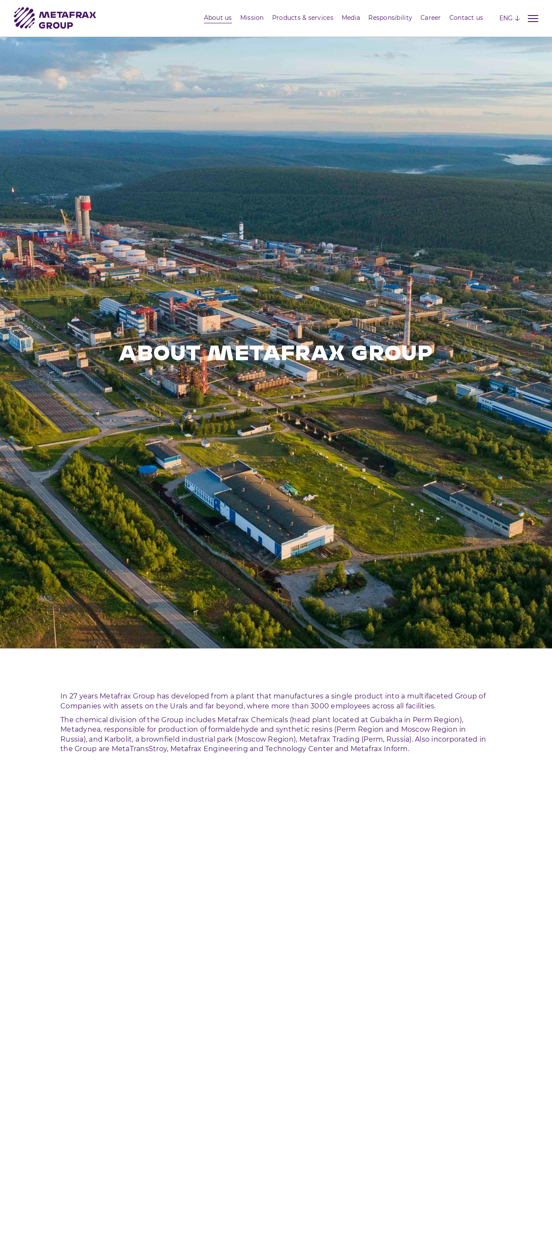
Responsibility (390, 18)
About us (218, 18)
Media (351, 18)
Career (430, 18)
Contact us (466, 18)
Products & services (302, 18)
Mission (252, 18)
